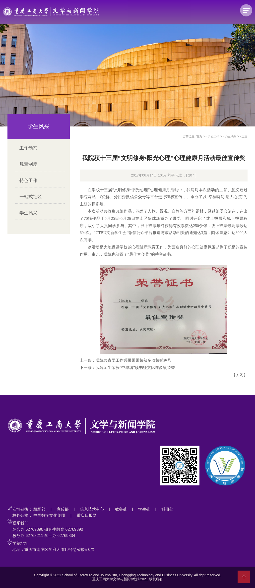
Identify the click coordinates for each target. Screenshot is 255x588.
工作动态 (28, 148)
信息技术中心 (92, 509)
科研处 (167, 509)
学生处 (144, 509)
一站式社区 (30, 196)
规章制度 (28, 164)
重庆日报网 (87, 515)
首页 (199, 136)
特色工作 (28, 180)
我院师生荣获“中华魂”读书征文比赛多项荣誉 (135, 367)
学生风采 (28, 212)
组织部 (39, 509)
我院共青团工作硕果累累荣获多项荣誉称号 (133, 360)
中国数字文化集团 (49, 515)
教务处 (121, 509)
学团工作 (213, 136)
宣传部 (63, 509)
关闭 (240, 375)
